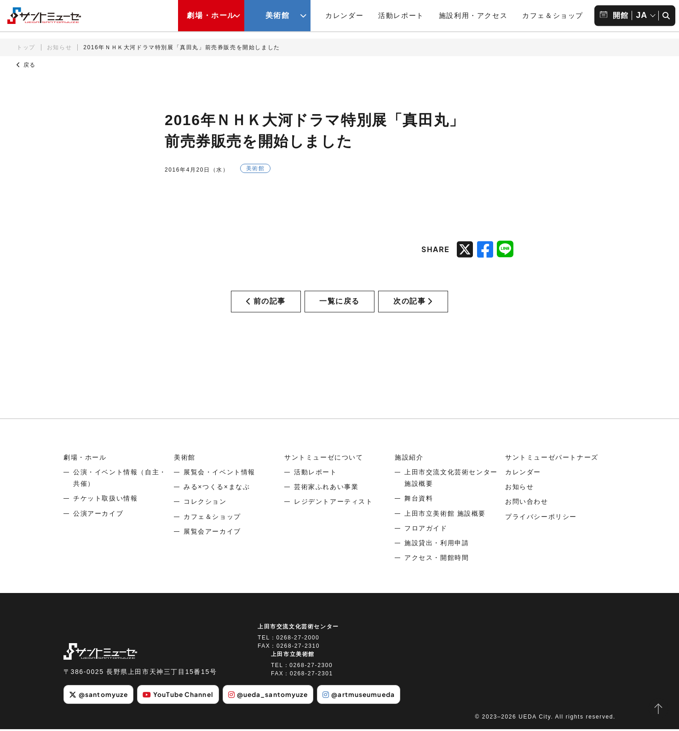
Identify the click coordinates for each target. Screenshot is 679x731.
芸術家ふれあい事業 (326, 488)
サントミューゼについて (323, 459)
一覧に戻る (339, 302)
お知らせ (59, 47)
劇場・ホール (85, 459)
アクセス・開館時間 (436, 559)
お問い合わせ (526, 503)
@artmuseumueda (362, 696)
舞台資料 (418, 500)
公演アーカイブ (98, 515)
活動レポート (401, 15)
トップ (26, 47)
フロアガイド (426, 530)
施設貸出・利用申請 (436, 544)
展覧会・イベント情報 (219, 474)
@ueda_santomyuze (270, 696)
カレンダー (344, 15)
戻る (26, 65)
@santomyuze (98, 696)
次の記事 (413, 302)
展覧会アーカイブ (212, 533)
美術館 (185, 459)
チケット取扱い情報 (105, 500)
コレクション (205, 503)
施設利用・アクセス (473, 15)
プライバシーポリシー (541, 518)
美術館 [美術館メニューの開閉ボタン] (277, 15)
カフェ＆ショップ (552, 15)
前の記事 (266, 302)
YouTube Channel (179, 696)
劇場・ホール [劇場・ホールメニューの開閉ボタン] (211, 15)
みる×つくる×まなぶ (217, 488)
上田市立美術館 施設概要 (445, 515)
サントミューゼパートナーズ (551, 459)
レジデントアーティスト (333, 503)
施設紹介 (409, 459)
